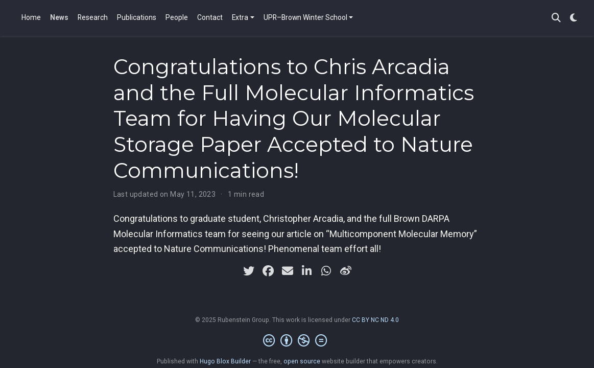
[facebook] (268, 271)
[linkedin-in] (307, 271)
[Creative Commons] (297, 341)
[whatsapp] (326, 271)
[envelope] (287, 271)
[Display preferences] (573, 18)
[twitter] (248, 271)
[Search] (556, 18)
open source (301, 361)
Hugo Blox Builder (225, 361)
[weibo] (345, 271)
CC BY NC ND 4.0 (375, 320)
